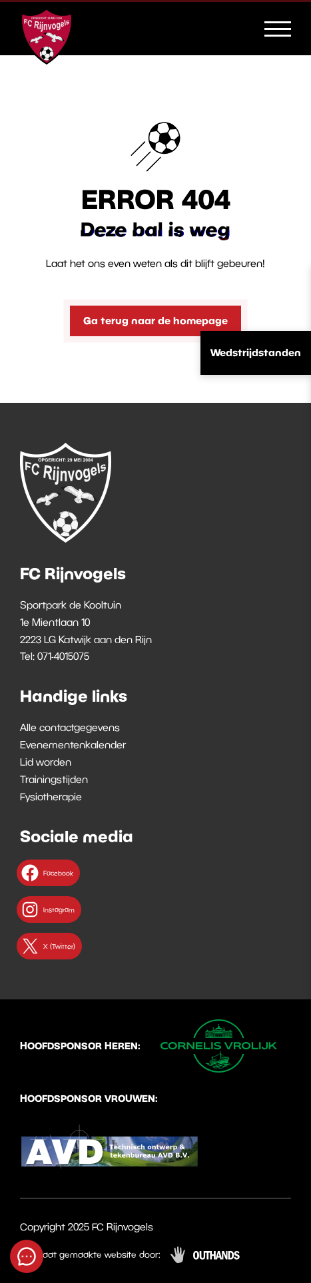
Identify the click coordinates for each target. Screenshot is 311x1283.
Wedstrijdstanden (255, 352)
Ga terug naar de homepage (155, 320)
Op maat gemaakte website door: (90, 1254)
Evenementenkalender (73, 744)
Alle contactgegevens (70, 727)
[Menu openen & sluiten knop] (277, 28)
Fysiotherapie (51, 796)
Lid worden (45, 762)
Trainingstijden (54, 779)
